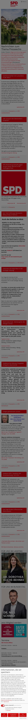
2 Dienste (7, 710)
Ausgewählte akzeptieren (13, 715)
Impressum (6, 701)
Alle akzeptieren (23, 715)
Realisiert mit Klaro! (22, 718)
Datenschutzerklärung (6, 700)
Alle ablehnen (4, 715)
